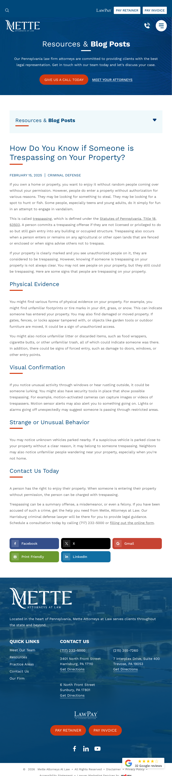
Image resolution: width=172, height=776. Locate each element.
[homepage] (86, 598)
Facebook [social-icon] (24, 543)
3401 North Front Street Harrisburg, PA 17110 (80, 661)
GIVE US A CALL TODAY (64, 80)
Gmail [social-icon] (124, 543)
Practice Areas (22, 664)
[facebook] (74, 749)
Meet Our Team (22, 650)
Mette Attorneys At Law (54, 769)
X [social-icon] (69, 543)
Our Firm (17, 678)
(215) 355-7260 (125, 650)
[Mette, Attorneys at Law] (22, 25)
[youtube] (97, 749)
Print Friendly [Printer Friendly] (27, 556)
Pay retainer (127, 10)
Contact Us (19, 671)
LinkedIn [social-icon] (75, 556)
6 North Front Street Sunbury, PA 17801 (77, 687)
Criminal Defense (64, 175)
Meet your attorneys (112, 80)
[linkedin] (86, 749)
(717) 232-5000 (72, 650)
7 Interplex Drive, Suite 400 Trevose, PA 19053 (136, 661)
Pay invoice (155, 10)
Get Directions (72, 669)
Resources (18, 657)
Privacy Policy (134, 769)
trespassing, (43, 219)
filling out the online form (132, 523)
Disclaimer (113, 769)
